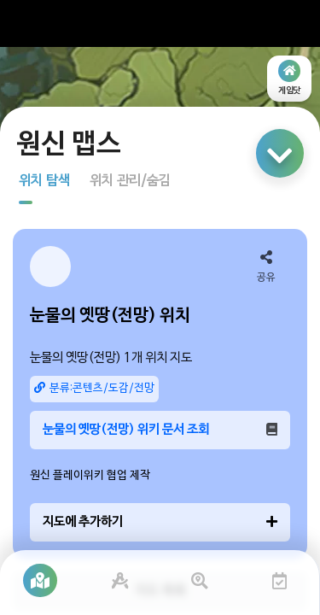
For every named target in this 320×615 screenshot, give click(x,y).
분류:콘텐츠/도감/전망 (94, 388)
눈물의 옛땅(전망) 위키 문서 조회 (160, 429)
